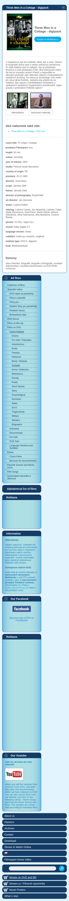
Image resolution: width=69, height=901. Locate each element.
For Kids (14, 437)
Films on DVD (14, 327)
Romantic (16, 399)
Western (16, 420)
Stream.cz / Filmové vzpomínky (27, 883)
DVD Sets (14, 441)
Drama (15, 336)
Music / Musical (19, 361)
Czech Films (16, 456)
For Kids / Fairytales (21, 340)
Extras (10, 452)
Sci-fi (14, 407)
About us (9, 815)
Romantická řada (18, 314)
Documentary (16, 433)
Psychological (18, 395)
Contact (8, 834)
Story (14, 390)
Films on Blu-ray (15, 323)
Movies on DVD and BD (22, 877)
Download (10, 840)
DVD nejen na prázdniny (21, 293)
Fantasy (16, 352)
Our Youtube (18, 755)
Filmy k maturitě (17, 298)
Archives (9, 828)
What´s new (11, 896)
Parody (15, 378)
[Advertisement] (21, 514)
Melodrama (17, 374)
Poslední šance (17, 310)
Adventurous (18, 344)
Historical (16, 357)
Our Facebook (20, 598)
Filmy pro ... (15, 302)
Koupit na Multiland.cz (48, 39)
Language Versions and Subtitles (21, 446)
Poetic (15, 382)
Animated (14, 428)
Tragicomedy (18, 412)
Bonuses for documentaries (23, 460)
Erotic (14, 348)
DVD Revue (13, 319)
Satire (14, 403)
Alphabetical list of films (21, 488)
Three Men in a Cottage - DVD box (28, 131)
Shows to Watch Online (17, 847)
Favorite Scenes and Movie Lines (20, 466)
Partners (9, 822)
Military (15, 416)
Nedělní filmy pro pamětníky (23, 306)
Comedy (16, 365)
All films (16, 278)
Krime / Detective (20, 369)
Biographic (17, 424)
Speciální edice (14, 289)
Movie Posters (17, 889)
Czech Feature (17, 331)
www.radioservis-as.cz (17, 587)
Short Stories (18, 386)
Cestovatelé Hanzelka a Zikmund (19, 477)
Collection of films (16, 285)
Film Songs (12, 471)
